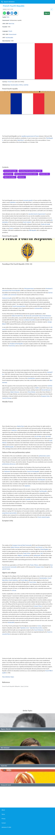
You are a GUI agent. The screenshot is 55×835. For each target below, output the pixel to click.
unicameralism (38, 308)
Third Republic (41, 479)
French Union (32, 582)
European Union (45, 396)
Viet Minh (48, 436)
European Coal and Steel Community (22, 545)
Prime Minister (32, 392)
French (10, 31)
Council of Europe (6, 398)
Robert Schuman (14, 392)
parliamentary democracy (9, 464)
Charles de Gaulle (45, 224)
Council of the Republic (33, 471)
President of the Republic (16, 343)
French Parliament (39, 630)
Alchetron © (6, 827)
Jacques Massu (38, 606)
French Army (11, 346)
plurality (28, 499)
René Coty (11, 23)
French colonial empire (44, 517)
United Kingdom (44, 549)
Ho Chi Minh (38, 436)
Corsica (39, 626)
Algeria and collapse (10, 177)
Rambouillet (11, 622)
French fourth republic (10, 171)
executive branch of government (36, 214)
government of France (33, 136)
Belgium (20, 555)
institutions (13, 202)
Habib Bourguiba (9, 447)
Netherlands (37, 555)
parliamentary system (44, 456)
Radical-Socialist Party (17, 316)
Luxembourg (26, 555)
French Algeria (24, 580)
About (3, 810)
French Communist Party (18, 306)
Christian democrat (45, 318)
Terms (3, 814)
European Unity (44, 174)
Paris (8, 17)
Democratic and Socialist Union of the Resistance (38, 316)
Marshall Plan (31, 378)
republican (24, 136)
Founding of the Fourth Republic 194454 (30, 171)
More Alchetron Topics (8, 677)
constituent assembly (29, 320)
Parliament (7, 471)
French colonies (27, 222)
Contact (4, 823)
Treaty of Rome (34, 565)
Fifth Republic (32, 230)
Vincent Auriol (12, 34)
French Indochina (13, 580)
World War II (20, 140)
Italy (41, 553)
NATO (37, 388)
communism (13, 294)
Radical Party (20, 426)
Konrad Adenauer (46, 390)
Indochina (14, 430)
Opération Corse (24, 628)
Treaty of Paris (27, 553)
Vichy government (29, 288)
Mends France (8, 174)
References (21, 177)
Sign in (47, 13)
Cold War (26, 85)
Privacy (3, 818)
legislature (27, 486)
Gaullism (5, 294)
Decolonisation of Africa (17, 85)
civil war (14, 590)
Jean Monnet (39, 547)
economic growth (27, 200)
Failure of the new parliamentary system (26, 174)
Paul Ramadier (9, 37)
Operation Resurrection (36, 628)
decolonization (43, 578)
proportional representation (9, 513)
